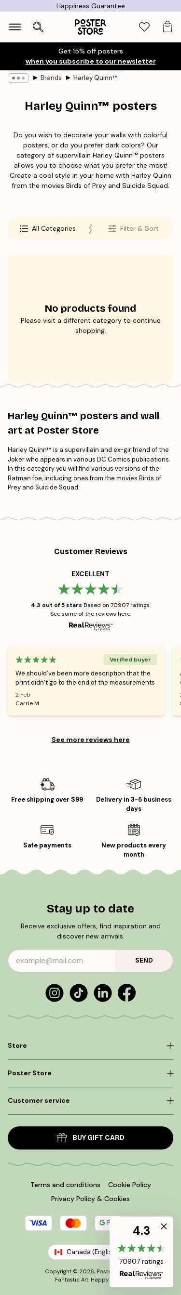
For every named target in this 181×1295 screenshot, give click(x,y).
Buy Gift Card (91, 1137)
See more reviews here (91, 739)
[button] (141, 1251)
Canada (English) (90, 1252)
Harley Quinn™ (95, 78)
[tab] (144, 27)
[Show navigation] (15, 27)
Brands (51, 78)
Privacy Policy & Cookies (90, 1198)
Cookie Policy (129, 1184)
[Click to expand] (90, 1045)
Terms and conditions (65, 1184)
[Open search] (38, 27)
